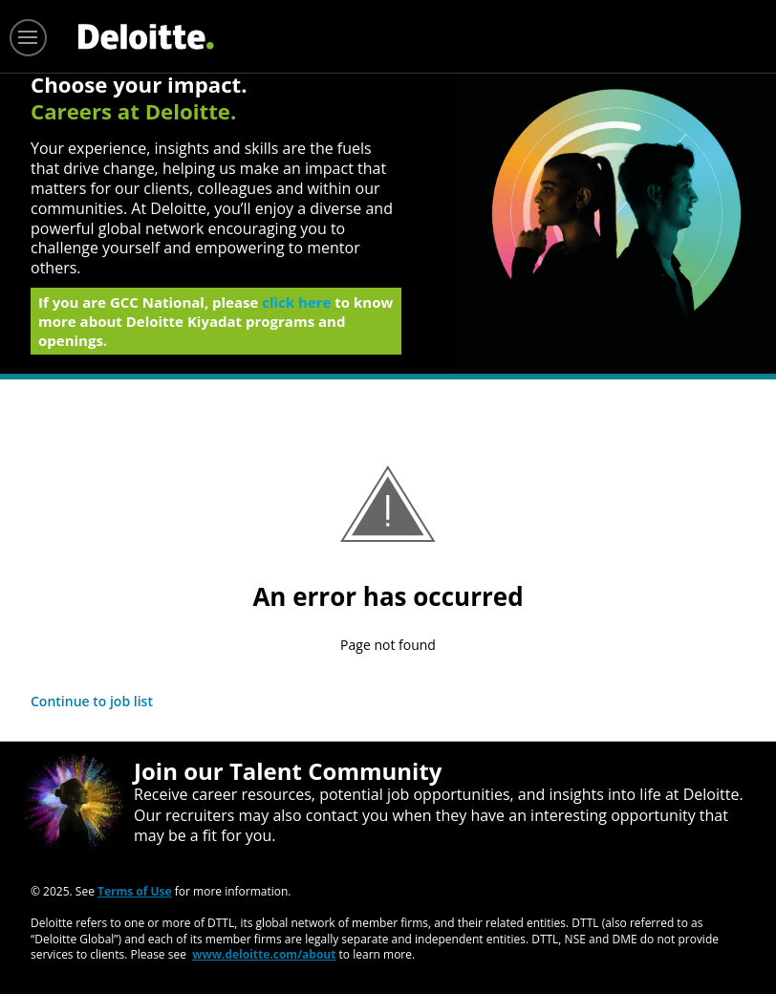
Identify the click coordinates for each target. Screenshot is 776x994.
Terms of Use (134, 891)
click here (296, 307)
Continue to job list (92, 701)
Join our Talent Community (288, 771)
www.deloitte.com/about (263, 954)
